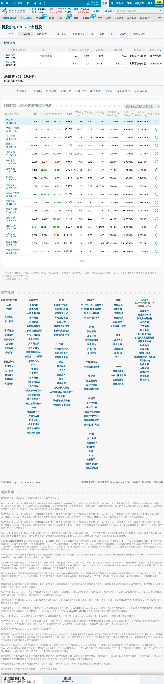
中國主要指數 (33, 313)
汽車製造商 (46, 56)
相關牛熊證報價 (61, 330)
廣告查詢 (9, 375)
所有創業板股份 (33, 352)
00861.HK (11, 139)
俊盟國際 (10, 225)
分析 (92, 451)
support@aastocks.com (26, 482)
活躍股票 (33, 322)
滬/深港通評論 (91, 340)
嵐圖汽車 (10, 54)
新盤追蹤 (144, 376)
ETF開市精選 (144, 334)
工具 (118, 357)
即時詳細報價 (61, 309)
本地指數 (33, 304)
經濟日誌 (33, 420)
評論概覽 (91, 331)
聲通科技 (10, 144)
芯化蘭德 (10, 234)
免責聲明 (9, 379)
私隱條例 (9, 383)
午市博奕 (144, 326)
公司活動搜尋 (33, 395)
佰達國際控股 (13, 209)
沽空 (61, 361)
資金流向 (61, 374)
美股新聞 (91, 459)
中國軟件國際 (13, 128)
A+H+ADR (33, 416)
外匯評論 (91, 348)
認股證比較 (91, 385)
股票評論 (91, 336)
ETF (34, 365)
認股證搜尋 (91, 380)
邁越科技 (10, 168)
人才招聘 (9, 370)
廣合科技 (10, 62)
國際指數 (33, 309)
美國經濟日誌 (91, 464)
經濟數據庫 (33, 424)
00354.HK (11, 131)
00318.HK (11, 204)
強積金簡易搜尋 (118, 375)
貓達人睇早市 (144, 314)
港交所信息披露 (91, 313)
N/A (42, 63)
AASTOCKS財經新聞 (92, 304)
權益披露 (61, 383)
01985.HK (11, 179)
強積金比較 (118, 380)
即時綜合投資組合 (61, 405)
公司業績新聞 (33, 382)
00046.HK (11, 188)
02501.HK (11, 171)
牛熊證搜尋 (91, 403)
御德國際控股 (13, 242)
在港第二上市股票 (33, 356)
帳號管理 (9, 339)
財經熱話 (144, 345)
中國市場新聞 (91, 317)
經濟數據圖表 (33, 428)
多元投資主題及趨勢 (144, 337)
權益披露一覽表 (33, 403)
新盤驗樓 (144, 372)
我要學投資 (144, 360)
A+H (33, 407)
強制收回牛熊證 (91, 424)
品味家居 (144, 368)
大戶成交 (61, 370)
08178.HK (11, 253)
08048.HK (11, 245)
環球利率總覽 (33, 433)
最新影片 (144, 311)
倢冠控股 (10, 217)
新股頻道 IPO (33, 399)
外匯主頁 (118, 304)
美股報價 (91, 442)
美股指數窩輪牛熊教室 (144, 356)
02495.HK (11, 147)
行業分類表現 (33, 335)
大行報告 (33, 386)
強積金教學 (118, 384)
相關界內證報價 (61, 335)
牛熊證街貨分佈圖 (91, 411)
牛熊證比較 (91, 407)
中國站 (9, 309)
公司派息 (33, 377)
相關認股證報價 (61, 326)
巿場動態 (118, 322)
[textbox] (139, 10)
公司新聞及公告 (61, 387)
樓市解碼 (144, 379)
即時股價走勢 (61, 357)
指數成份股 (33, 339)
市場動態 (91, 447)
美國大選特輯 (144, 341)
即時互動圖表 (61, 317)
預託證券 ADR (34, 411)
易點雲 (9, 120)
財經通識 (144, 364)
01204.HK (11, 155)
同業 (61, 379)
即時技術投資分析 (61, 400)
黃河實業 (10, 201)
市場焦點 (144, 349)
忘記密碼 (9, 344)
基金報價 (118, 344)
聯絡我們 (9, 352)
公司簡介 (9, 366)
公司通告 (33, 369)
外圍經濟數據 (91, 468)
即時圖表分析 (61, 313)
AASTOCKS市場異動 (61, 392)
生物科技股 (33, 361)
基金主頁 (118, 340)
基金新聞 (118, 348)
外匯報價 (118, 309)
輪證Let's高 (144, 353)
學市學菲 (144, 330)
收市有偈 (144, 322)
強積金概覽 (118, 371)
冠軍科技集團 (13, 193)
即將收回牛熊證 (91, 416)
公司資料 (61, 396)
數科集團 (10, 160)
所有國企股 (33, 343)
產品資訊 (9, 317)
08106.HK (11, 236)
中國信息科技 (13, 250)
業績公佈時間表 (33, 390)
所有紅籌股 (33, 348)
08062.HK (11, 228)
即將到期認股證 (91, 389)
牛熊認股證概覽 (91, 367)
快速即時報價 (61, 304)
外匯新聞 (118, 313)
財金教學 (9, 321)
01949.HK (11, 212)
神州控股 (10, 136)
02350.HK (11, 163)
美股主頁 (91, 438)
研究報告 (91, 353)
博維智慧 (10, 152)
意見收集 (9, 348)
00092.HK (11, 196)
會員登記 (9, 335)
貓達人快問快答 (144, 318)
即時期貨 (33, 317)
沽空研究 (33, 373)
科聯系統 (10, 185)
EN (20, 3)
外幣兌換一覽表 (118, 326)
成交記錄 (61, 366)
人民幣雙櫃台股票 (33, 330)
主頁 (9, 304)
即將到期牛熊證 (91, 420)
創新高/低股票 (33, 326)
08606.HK (11, 220)
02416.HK (11, 123)
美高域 (9, 177)
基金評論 (91, 344)
